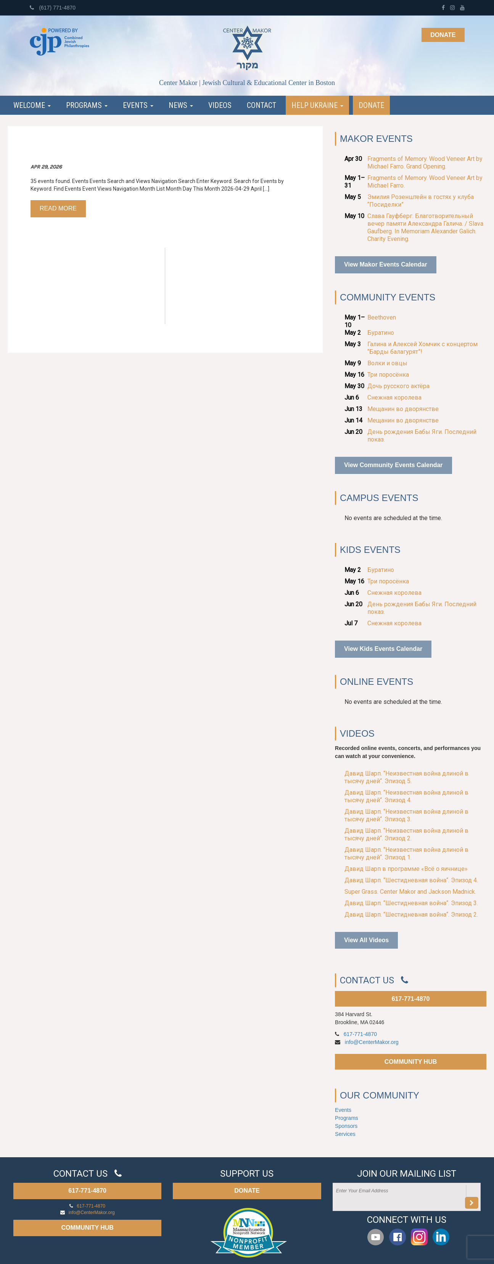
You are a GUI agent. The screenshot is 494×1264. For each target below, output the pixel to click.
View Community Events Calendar (393, 465)
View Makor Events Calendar (385, 264)
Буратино (380, 332)
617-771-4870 (411, 999)
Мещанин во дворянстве (403, 409)
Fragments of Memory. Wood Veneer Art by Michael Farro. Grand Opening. (425, 162)
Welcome (32, 105)
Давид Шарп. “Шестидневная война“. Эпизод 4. (411, 880)
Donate (442, 35)
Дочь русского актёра (398, 386)
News (181, 105)
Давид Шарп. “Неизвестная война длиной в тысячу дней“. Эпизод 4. (406, 796)
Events (138, 105)
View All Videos (366, 940)
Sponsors (346, 1126)
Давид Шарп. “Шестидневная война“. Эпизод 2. (411, 914)
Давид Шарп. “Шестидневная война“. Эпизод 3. (411, 903)
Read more (58, 208)
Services (345, 1134)
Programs (87, 105)
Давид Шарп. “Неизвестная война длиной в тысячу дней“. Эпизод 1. (406, 853)
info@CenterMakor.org (372, 1042)
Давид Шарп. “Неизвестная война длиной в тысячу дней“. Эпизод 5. (406, 777)
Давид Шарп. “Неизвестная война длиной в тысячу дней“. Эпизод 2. (406, 834)
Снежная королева (394, 397)
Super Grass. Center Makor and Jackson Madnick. (410, 891)
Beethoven (381, 317)
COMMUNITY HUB (411, 1061)
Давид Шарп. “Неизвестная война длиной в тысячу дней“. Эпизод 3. (406, 815)
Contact (261, 105)
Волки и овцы (387, 363)
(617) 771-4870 (53, 8)
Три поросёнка (388, 374)
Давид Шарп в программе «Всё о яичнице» (406, 868)
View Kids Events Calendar (383, 649)
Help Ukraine (317, 105)
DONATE (246, 1190)
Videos (220, 105)
